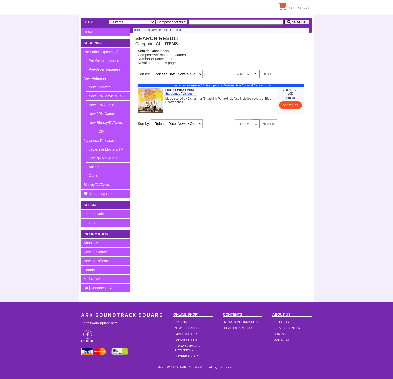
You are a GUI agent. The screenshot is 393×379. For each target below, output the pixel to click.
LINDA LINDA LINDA (179, 90)
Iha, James (172, 93)
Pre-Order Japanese (105, 69)
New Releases (95, 78)
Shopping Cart (101, 194)
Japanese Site (103, 288)
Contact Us (92, 270)
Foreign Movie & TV (104, 158)
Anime (94, 167)
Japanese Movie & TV (106, 149)
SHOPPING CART (187, 356)
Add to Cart (290, 105)
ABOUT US (281, 322)
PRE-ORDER (184, 322)
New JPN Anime (101, 105)
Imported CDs (94, 132)
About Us (91, 243)
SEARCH (299, 22)
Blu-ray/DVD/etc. (97, 185)
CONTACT (281, 334)
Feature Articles (96, 214)
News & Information (99, 261)
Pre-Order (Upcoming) (101, 52)
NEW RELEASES (187, 328)
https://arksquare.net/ (100, 323)
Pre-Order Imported (104, 61)
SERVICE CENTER (287, 328)
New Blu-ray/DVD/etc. (106, 123)
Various (187, 93)
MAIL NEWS (282, 340)
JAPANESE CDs (186, 340)
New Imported (100, 87)
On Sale (90, 223)
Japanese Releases (99, 141)
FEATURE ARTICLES (238, 328)
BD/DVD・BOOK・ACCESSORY (188, 348)
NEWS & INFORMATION (241, 322)
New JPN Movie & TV (105, 96)
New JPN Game (101, 114)
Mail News (92, 279)
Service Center (95, 252)
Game (93, 176)
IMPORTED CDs (186, 334)
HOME (127, 6)
